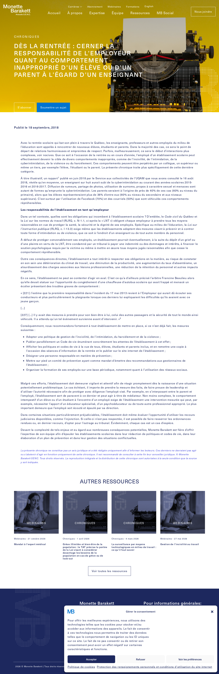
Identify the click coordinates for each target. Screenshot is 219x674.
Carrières (75, 6)
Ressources (140, 12)
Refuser (140, 659)
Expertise (97, 12)
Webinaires (114, 6)
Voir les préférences (190, 659)
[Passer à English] (149, 6)
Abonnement (94, 6)
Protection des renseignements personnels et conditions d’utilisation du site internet (154, 667)
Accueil (54, 12)
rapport (53, 178)
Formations (132, 6)
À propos (74, 12)
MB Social (165, 12)
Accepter (91, 659)
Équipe (118, 12)
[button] (212, 611)
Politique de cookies (81, 667)
